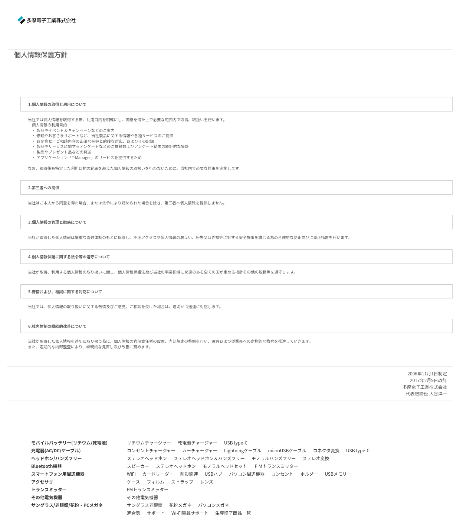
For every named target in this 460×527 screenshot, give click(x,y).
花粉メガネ (180, 505)
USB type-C (235, 442)
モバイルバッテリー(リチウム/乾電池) (69, 442)
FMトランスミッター (147, 489)
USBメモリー (338, 474)
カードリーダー (158, 474)
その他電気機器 (46, 497)
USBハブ (214, 474)
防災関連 (189, 474)
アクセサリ (42, 481)
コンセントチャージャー (151, 450)
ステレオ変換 (316, 458)
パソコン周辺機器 (246, 474)
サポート (156, 513)
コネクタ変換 (326, 450)
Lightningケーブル (242, 450)
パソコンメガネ (213, 505)
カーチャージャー (199, 450)
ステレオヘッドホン (147, 458)
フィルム (155, 481)
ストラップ (182, 481)
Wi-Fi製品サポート (189, 513)
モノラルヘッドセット (225, 466)
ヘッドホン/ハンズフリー (56, 458)
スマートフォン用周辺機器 (58, 474)
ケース (133, 481)
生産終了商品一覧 (233, 513)
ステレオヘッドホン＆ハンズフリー (209, 458)
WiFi (131, 474)
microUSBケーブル (287, 450)
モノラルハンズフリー (274, 458)
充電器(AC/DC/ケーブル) (55, 450)
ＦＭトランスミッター (276, 466)
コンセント (282, 474)
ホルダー (309, 474)
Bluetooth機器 (46, 466)
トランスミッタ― (49, 489)
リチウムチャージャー (149, 442)
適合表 (133, 513)
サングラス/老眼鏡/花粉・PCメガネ (67, 505)
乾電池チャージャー (197, 442)
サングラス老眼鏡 (144, 505)
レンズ (206, 481)
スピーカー (138, 466)
